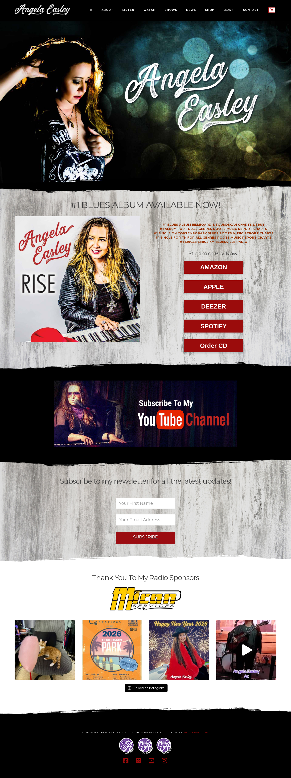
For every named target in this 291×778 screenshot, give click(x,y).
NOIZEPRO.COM (196, 732)
